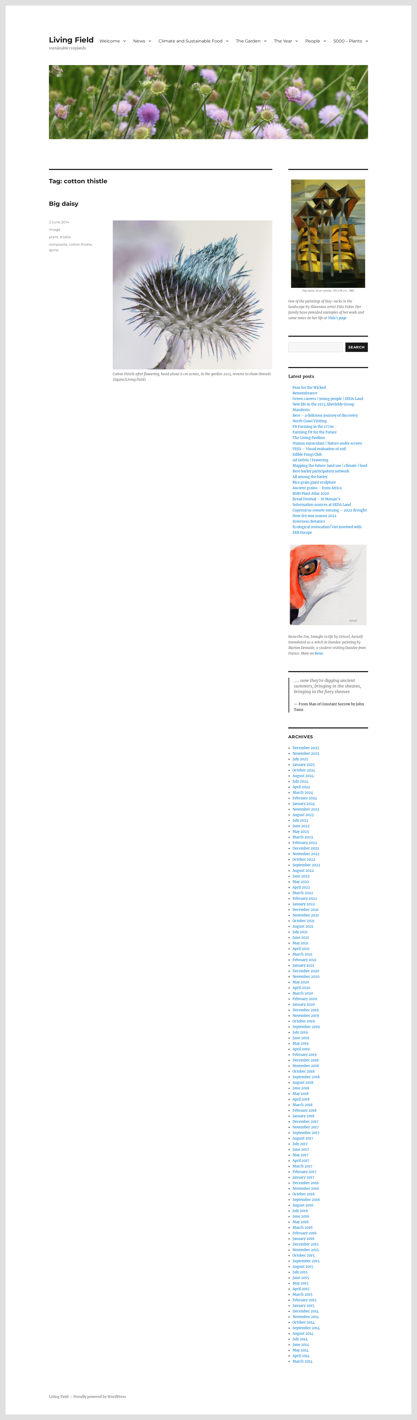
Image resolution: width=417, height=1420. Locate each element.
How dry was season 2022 (314, 516)
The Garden (248, 41)
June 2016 (301, 1216)
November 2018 (306, 1066)
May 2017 (300, 1155)
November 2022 (306, 854)
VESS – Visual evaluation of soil (319, 449)
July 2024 (300, 781)
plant (53, 237)
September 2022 (306, 865)
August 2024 (303, 776)
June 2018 (301, 1088)
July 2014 (300, 1339)
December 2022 (306, 848)
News (139, 41)
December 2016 (306, 1183)
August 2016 (303, 1205)
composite (58, 244)
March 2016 (303, 1227)
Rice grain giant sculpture (314, 482)
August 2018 (303, 1082)
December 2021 (306, 909)
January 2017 (303, 1177)
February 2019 (305, 1054)
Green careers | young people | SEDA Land (328, 398)
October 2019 (304, 1021)
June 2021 (301, 937)
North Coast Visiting (310, 421)
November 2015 (306, 1250)
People (312, 41)
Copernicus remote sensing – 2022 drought (330, 510)
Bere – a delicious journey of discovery (325, 415)
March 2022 (303, 893)
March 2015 (302, 1294)
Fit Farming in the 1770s (313, 426)
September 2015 (306, 1261)
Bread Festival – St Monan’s (316, 499)
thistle (65, 237)
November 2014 (306, 1317)
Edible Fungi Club (307, 454)
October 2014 (304, 1322)
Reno (319, 653)
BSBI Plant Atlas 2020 (311, 493)
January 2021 (303, 965)
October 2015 (304, 1255)
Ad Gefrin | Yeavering (310, 460)
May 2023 (301, 831)
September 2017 (306, 1133)
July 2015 (300, 1272)
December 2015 (306, 1244)
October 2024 (304, 770)
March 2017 (302, 1166)
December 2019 (306, 1010)
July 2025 (300, 759)
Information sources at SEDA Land (322, 504)
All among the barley (310, 477)
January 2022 (304, 904)
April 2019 (301, 1049)
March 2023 (303, 837)
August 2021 (303, 926)
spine (54, 250)
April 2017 (301, 1160)
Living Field (71, 39)
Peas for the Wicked (309, 387)
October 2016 (304, 1194)
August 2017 (303, 1138)
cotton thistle (80, 244)
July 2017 (300, 1144)
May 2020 (301, 982)
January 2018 (303, 1116)
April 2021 (301, 948)
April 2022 (301, 887)
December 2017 (306, 1121)
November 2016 (306, 1188)
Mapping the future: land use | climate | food (330, 465)
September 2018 (306, 1077)
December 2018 (306, 1060)
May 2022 (301, 882)
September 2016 (306, 1199)
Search (356, 347)
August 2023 (303, 815)
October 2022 (304, 859)
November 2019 (306, 1015)
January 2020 (304, 1004)
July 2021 (300, 932)
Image (54, 229)
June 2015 (301, 1278)
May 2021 (300, 943)
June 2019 (301, 1038)
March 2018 (302, 1105)
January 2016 (304, 1238)
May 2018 (300, 1093)
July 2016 (300, 1211)
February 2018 (304, 1110)
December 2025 (306, 748)
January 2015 (303, 1305)
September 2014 (306, 1328)
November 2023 (306, 809)
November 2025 (306, 753)
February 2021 (304, 960)
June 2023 (301, 826)
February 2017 (304, 1172)
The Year (283, 41)
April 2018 (301, 1099)
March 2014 (302, 1361)
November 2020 (306, 976)
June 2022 (301, 876)
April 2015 (301, 1289)
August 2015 (303, 1266)
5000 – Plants (347, 41)
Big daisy (63, 203)
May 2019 (301, 1043)
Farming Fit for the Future (315, 432)
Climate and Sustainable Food (191, 41)
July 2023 (300, 820)
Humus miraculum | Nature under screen (327, 443)
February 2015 (304, 1300)
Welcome (109, 41)
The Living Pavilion (309, 438)
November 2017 (306, 1127)
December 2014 (306, 1311)
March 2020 (303, 993)
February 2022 (305, 898)
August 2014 (303, 1333)
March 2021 (302, 954)
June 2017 (301, 1149)
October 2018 (304, 1071)
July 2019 (300, 1032)
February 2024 (305, 798)
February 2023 (305, 843)
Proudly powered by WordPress (99, 1397)
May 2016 (301, 1222)
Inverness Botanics (309, 521)
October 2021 (304, 921)
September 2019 (306, 1027)
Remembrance (305, 393)
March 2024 (303, 792)
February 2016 (305, 1233)
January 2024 (304, 803)
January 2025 (304, 764)
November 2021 (306, 915)
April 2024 (301, 787)
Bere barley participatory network (321, 471)
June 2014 (301, 1344)
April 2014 (301, 1356)
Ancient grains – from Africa (317, 488)
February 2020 (305, 999)
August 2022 (303, 870)
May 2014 (300, 1350)
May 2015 (300, 1283)
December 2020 (306, 971)
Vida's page (337, 318)
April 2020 (301, 988)
